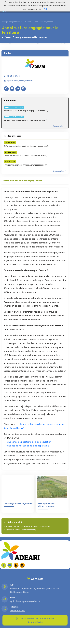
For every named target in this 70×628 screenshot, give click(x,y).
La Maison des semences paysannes (38, 22)
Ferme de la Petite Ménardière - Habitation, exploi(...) (26, 156)
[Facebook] (6, 88)
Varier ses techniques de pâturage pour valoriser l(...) (26, 111)
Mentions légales (35, 622)
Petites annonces (12, 135)
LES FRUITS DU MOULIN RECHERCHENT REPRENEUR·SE (25, 165)
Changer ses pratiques (10, 22)
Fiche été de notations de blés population (27, 445)
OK (45, 9)
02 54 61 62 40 (13, 76)
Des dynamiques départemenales (46, 505)
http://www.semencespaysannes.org (20, 529)
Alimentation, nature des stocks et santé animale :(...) (26, 120)
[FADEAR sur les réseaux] (16, 565)
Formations (10, 100)
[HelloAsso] (12, 88)
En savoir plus (59, 126)
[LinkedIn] (23, 88)
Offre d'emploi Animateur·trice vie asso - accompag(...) (27, 146)
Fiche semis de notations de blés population (28, 441)
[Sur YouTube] (9, 565)
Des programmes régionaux (18, 503)
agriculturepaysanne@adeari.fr (19, 81)
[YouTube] (17, 88)
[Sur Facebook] (3, 565)
